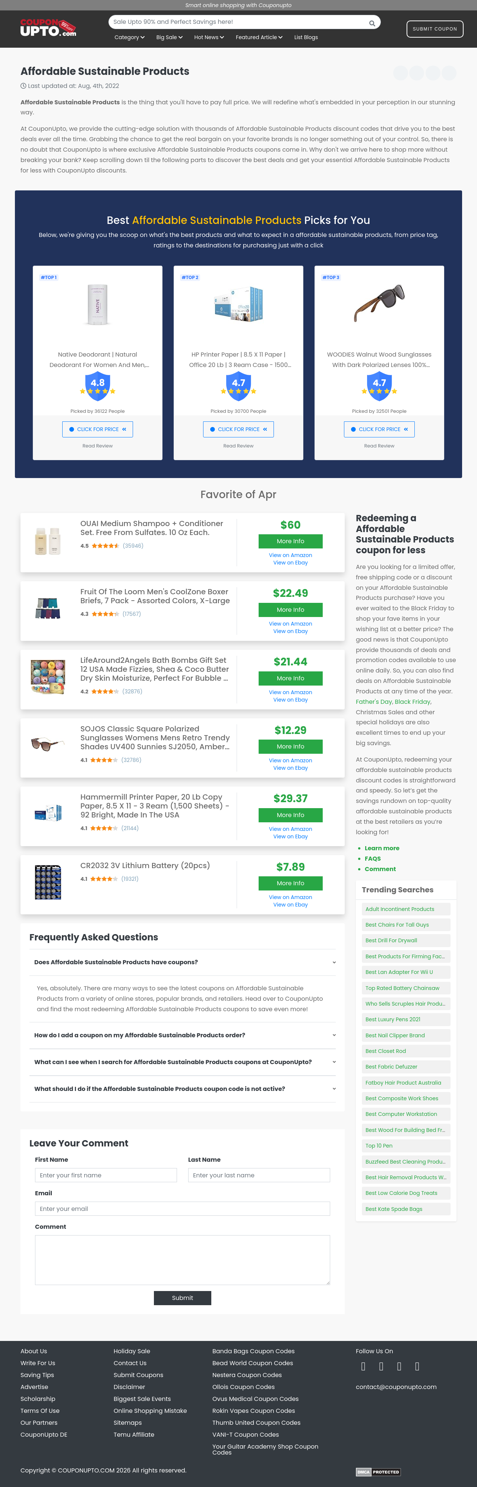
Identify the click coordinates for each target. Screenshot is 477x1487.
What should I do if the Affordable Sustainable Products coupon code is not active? (159, 1089)
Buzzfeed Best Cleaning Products (408, 1161)
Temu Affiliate (134, 1434)
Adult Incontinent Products (400, 909)
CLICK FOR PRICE (97, 429)
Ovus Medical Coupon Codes (255, 1399)
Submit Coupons (138, 1375)
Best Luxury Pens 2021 (393, 1019)
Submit (182, 1298)
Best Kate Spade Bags (394, 1209)
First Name (51, 1159)
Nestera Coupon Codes (247, 1375)
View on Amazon (290, 555)
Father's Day (374, 701)
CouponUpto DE (43, 1434)
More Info (290, 541)
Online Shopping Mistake (150, 1411)
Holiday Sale (132, 1351)
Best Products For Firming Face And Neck (418, 956)
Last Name (204, 1159)
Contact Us (130, 1363)
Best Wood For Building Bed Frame (410, 1130)
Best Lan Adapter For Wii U (399, 972)
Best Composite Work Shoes (402, 1098)
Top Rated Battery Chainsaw (402, 988)
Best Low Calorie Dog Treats (401, 1193)
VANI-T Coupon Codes (245, 1434)
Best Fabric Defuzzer (391, 1066)
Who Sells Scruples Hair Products (408, 1003)
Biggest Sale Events (142, 1399)
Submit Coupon (435, 30)
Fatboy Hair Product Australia (403, 1082)
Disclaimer (129, 1387)
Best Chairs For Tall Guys (397, 924)
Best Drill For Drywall (391, 940)
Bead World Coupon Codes (252, 1363)
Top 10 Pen (379, 1145)
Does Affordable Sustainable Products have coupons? (116, 962)
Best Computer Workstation (401, 1114)
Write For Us (37, 1363)
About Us (33, 1351)
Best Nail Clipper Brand (395, 1035)
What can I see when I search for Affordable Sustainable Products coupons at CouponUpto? (173, 1062)
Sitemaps (128, 1422)
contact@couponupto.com (396, 1387)
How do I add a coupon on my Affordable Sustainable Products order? (139, 1035)
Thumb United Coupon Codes (256, 1422)
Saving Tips (37, 1375)
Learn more (382, 848)
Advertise (34, 1387)
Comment (50, 1226)
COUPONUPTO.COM (86, 1470)
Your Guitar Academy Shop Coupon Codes (265, 1449)
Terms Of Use (40, 1411)
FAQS (373, 858)
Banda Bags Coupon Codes (253, 1351)
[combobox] (244, 22)
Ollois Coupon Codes (243, 1387)
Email (43, 1193)
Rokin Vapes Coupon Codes (253, 1411)
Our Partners (38, 1422)
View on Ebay (291, 562)
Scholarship (38, 1399)
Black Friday (412, 701)
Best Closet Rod (386, 1051)
